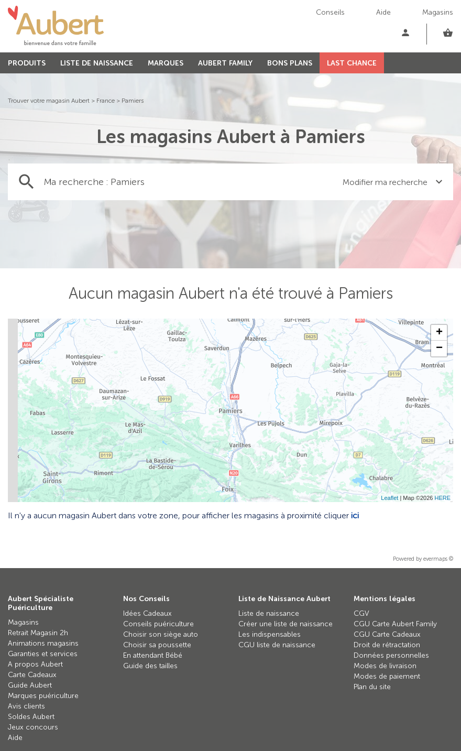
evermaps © (438, 559)
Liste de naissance (268, 613)
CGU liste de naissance (276, 644)
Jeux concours (33, 727)
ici (355, 515)
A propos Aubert (35, 664)
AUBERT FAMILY (225, 63)
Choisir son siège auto (160, 634)
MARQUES (165, 63)
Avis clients (26, 706)
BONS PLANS (289, 63)
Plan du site (372, 686)
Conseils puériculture (158, 623)
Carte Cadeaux (32, 674)
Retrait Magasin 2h (38, 632)
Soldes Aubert (31, 716)
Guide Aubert (30, 685)
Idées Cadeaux (147, 613)
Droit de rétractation (387, 644)
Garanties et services (43, 653)
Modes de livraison (385, 665)
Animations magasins (43, 643)
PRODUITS (27, 63)
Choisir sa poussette (157, 644)
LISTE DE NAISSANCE (96, 63)
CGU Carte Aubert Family (395, 623)
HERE (442, 498)
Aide (383, 12)
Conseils (330, 12)
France (105, 100)
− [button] (439, 348)
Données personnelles (391, 655)
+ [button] (439, 333)
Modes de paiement (387, 676)
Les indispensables (269, 634)
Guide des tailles (150, 665)
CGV (361, 613)
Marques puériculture (43, 695)
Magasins (437, 12)
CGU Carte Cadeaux (387, 634)
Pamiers (133, 100)
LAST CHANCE (352, 63)
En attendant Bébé (152, 655)
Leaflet (389, 498)
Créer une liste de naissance (285, 623)
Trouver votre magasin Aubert (49, 100)
